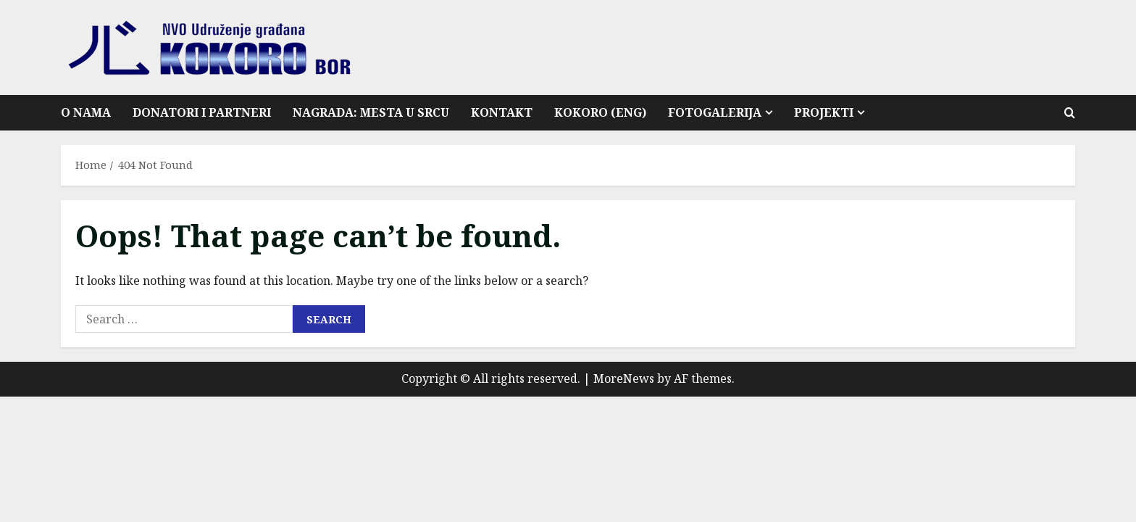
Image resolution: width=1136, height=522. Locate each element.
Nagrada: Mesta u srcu (371, 112)
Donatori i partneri (202, 112)
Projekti (823, 112)
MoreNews (623, 378)
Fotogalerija (714, 112)
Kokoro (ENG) (600, 112)
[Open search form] (1069, 113)
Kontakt (501, 112)
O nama (86, 112)
